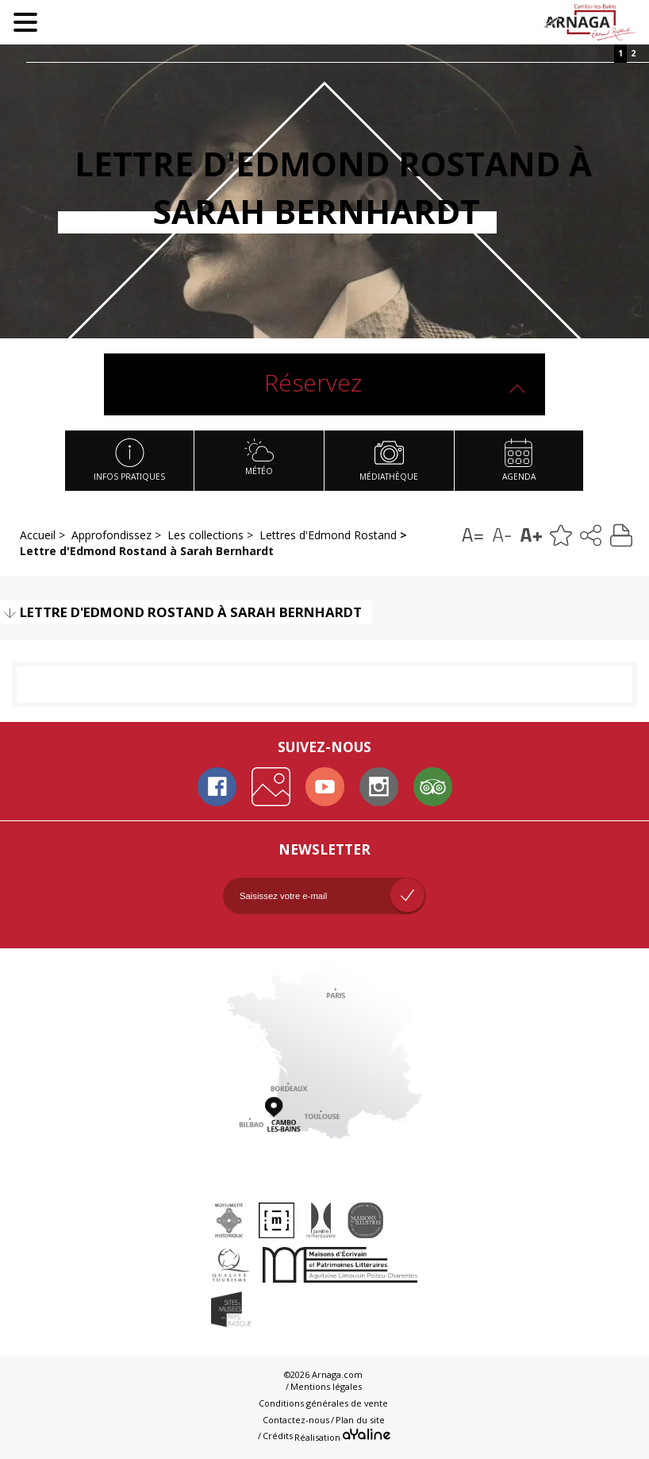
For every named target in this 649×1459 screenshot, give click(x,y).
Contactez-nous (296, 1420)
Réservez (313, 382)
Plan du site (360, 1420)
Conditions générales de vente (323, 1403)
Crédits (278, 1436)
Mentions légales (326, 1386)
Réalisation (342, 1435)
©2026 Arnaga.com (323, 1374)
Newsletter (324, 849)
